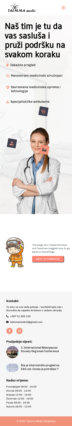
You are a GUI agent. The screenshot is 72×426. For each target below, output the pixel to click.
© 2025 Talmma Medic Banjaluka (36, 421)
